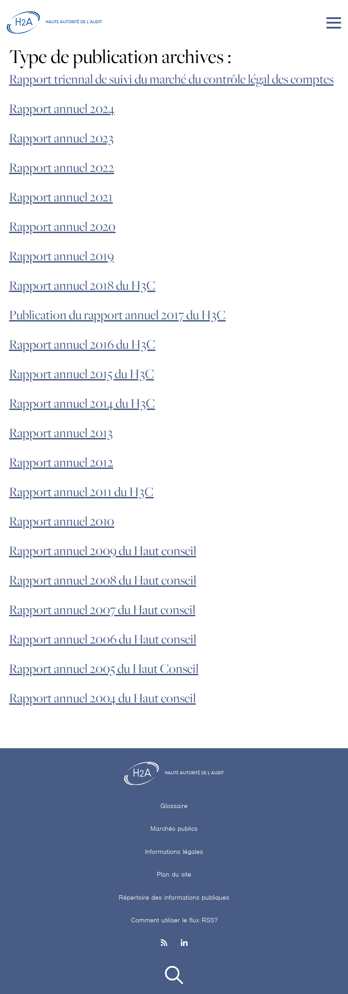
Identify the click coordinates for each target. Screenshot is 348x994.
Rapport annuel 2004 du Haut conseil (102, 698)
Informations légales (174, 852)
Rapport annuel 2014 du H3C (82, 403)
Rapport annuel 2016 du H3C (82, 344)
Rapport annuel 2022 (61, 168)
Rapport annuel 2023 (61, 138)
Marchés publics (174, 828)
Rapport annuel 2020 (62, 227)
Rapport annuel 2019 (61, 256)
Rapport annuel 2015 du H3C (81, 374)
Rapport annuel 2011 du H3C (81, 492)
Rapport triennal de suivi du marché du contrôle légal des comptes (171, 79)
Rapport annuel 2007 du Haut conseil (102, 610)
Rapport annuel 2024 (62, 109)
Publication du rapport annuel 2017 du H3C (117, 315)
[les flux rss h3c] (164, 943)
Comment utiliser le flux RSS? (174, 920)
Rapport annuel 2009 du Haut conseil (102, 551)
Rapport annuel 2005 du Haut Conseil (103, 669)
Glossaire (174, 806)
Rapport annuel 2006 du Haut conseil (102, 639)
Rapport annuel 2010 (61, 521)
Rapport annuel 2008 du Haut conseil (102, 580)
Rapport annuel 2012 (61, 462)
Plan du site (174, 874)
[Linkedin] (184, 943)
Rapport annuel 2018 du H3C (82, 285)
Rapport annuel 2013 (61, 433)
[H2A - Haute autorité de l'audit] (54, 22)
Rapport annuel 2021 (61, 197)
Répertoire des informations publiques (174, 897)
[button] (174, 976)
